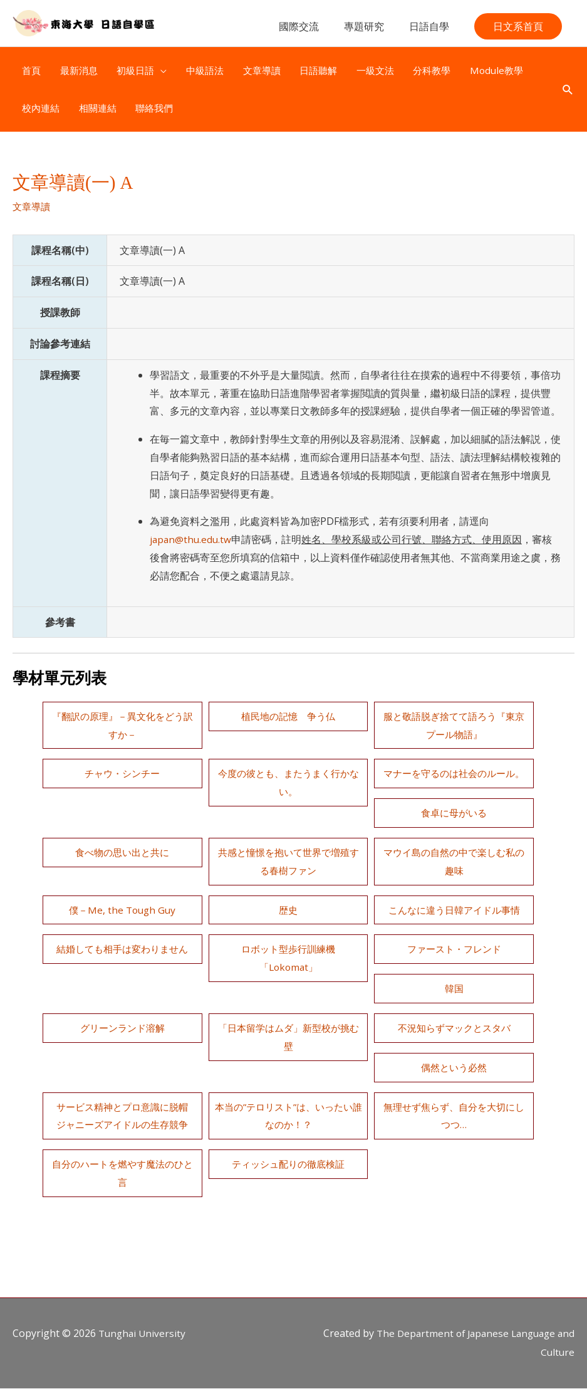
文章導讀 (33, 210)
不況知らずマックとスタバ (122, 1067)
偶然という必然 (288, 1067)
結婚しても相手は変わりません (454, 931)
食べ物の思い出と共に (288, 834)
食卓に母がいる (122, 834)
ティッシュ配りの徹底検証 (122, 1182)
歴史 (454, 892)
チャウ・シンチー (122, 777)
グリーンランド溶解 (288, 1010)
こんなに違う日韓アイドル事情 (288, 931)
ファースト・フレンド (288, 971)
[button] (518, 32)
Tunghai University (143, 1334)
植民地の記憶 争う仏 (288, 719)
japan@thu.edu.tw (192, 543)
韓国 (454, 971)
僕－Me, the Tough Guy (288, 892)
